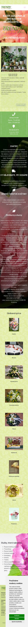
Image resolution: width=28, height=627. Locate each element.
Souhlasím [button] (16, 615)
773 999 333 (16, 122)
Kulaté (14, 334)
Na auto (14, 357)
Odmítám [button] (17, 618)
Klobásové (14, 452)
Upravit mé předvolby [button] (17, 621)
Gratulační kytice (14, 405)
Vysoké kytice (14, 381)
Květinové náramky (14, 476)
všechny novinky (21, 105)
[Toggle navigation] (25, 7)
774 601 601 (16, 120)
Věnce (14, 429)
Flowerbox (14, 523)
